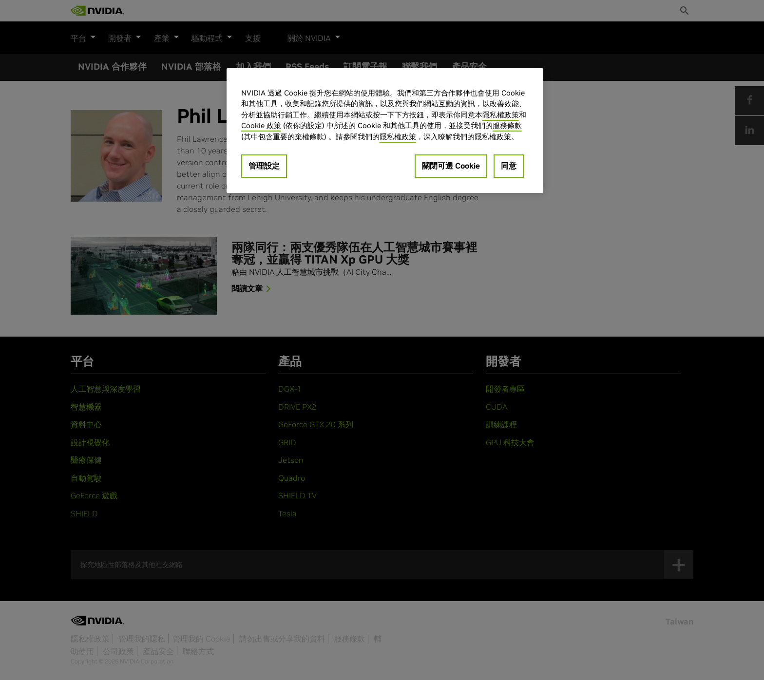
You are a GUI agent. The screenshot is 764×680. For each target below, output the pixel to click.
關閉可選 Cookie (451, 165)
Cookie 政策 (261, 125)
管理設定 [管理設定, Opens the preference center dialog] (264, 165)
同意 (508, 165)
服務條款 (507, 125)
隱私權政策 (500, 114)
